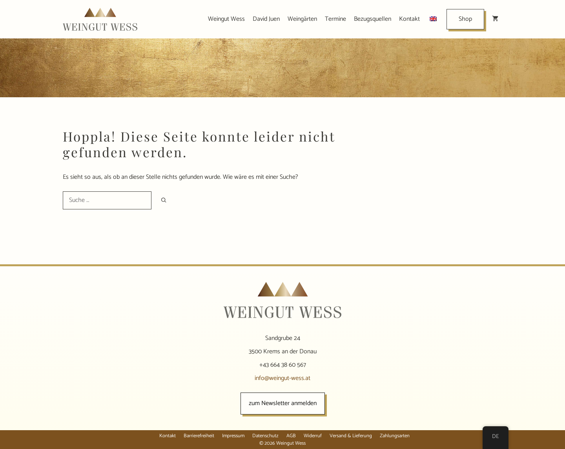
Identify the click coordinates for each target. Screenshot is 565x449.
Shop (465, 19)
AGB (291, 436)
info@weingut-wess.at (282, 378)
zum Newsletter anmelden (283, 403)
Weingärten (302, 19)
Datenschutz (265, 436)
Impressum (233, 436)
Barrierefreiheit (199, 436)
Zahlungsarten (395, 436)
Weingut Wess (226, 19)
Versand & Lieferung (351, 436)
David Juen (266, 19)
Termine (335, 19)
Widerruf (313, 436)
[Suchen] (164, 200)
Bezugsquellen (372, 19)
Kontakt (409, 19)
